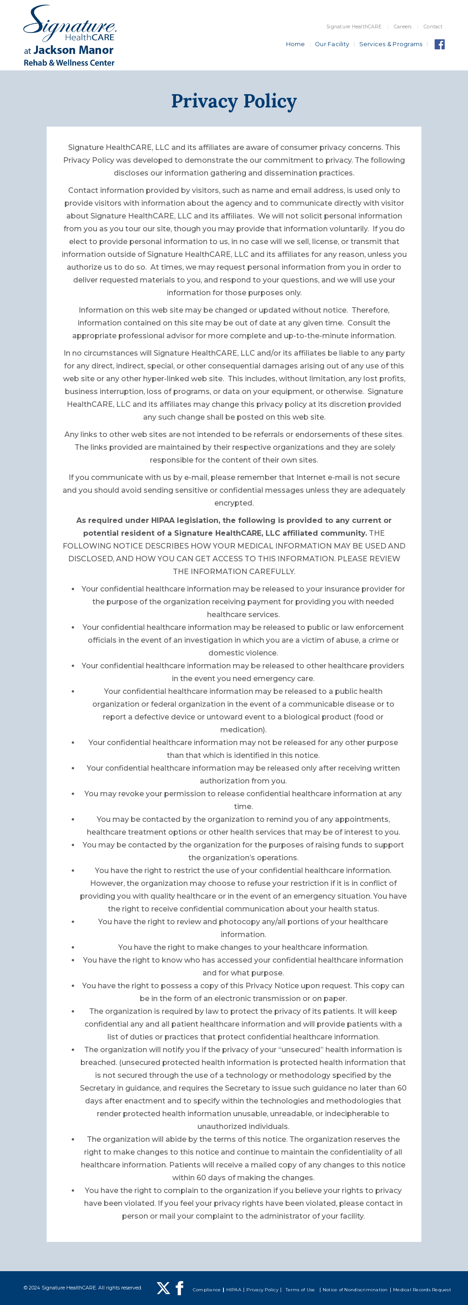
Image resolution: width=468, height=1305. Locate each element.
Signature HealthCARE (354, 27)
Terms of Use (300, 1289)
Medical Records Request (422, 1289)
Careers (403, 27)
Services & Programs (391, 44)
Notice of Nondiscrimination (355, 1289)
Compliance (207, 1289)
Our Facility (332, 44)
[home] (70, 35)
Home (295, 44)
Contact (433, 27)
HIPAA (233, 1289)
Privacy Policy (262, 1289)
